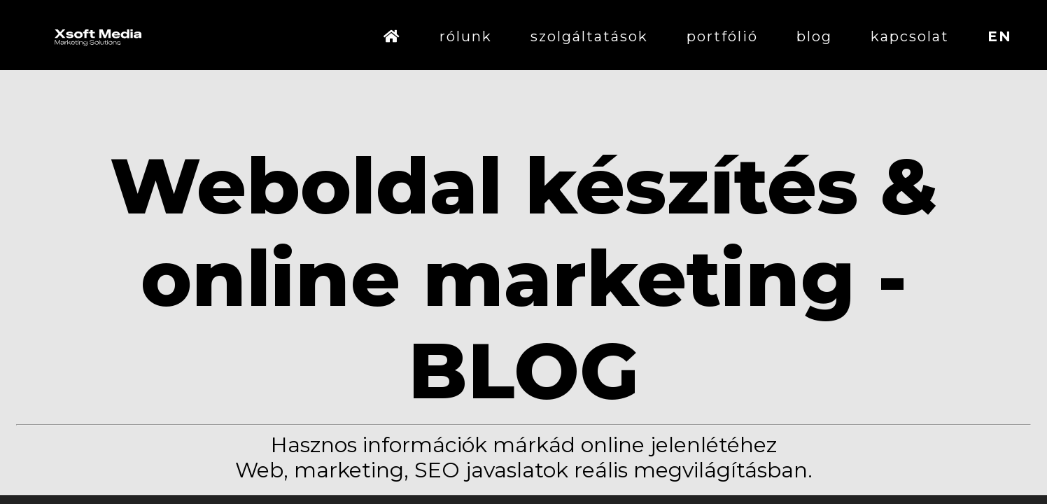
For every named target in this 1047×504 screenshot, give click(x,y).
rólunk (466, 36)
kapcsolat (910, 36)
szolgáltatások (589, 36)
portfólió (722, 36)
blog (814, 36)
